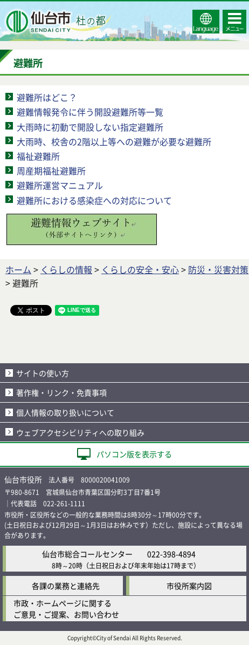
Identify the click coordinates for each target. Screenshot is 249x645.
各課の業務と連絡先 (66, 585)
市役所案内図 (189, 585)
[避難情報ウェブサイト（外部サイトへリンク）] (82, 242)
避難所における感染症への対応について (94, 200)
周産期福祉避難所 (51, 170)
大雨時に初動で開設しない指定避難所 (90, 126)
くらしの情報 (66, 269)
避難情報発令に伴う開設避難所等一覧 (90, 111)
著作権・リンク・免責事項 (61, 392)
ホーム (18, 269)
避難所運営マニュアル (60, 185)
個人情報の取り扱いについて (65, 412)
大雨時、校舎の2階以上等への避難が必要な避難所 (114, 141)
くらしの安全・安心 (140, 269)
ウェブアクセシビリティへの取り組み (80, 432)
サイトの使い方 (42, 373)
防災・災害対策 (218, 269)
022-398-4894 (171, 553)
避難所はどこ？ (47, 97)
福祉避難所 (38, 156)
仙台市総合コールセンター (87, 553)
